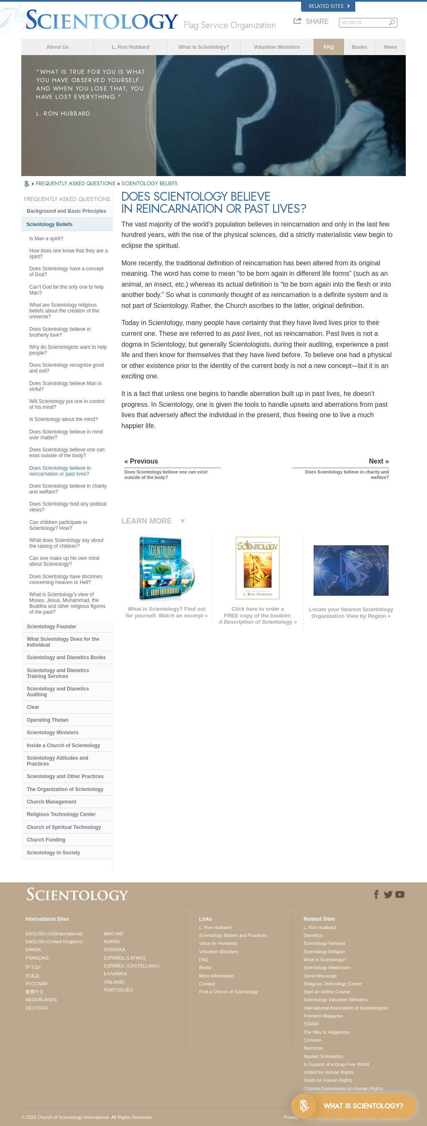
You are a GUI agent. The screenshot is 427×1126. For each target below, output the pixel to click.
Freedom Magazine (323, 1015)
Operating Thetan (47, 720)
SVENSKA (115, 949)
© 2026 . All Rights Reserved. (87, 1117)
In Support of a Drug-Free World (336, 1064)
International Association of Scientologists (346, 1007)
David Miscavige (320, 975)
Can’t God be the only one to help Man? (66, 290)
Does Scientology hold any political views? (67, 507)
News (390, 47)
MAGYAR (113, 933)
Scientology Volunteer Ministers (335, 999)
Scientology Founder (51, 627)
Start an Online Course (327, 991)
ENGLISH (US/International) (54, 933)
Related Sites (329, 6)
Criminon (313, 1040)
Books (359, 47)
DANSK (33, 949)
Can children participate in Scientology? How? (58, 525)
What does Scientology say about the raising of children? (66, 543)
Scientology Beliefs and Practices (233, 935)
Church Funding (46, 840)
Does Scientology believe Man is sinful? (65, 386)
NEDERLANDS (41, 999)
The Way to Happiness (327, 1032)
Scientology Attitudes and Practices (57, 761)
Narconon (314, 1047)
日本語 (32, 975)
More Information (216, 975)
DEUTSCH (36, 1007)
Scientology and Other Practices (65, 776)
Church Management (51, 802)
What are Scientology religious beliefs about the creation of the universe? (64, 311)
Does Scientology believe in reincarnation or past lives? (59, 471)
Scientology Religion (324, 951)
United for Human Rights (329, 1072)
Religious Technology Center (61, 814)
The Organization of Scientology (65, 789)
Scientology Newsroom (327, 967)
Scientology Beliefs (49, 224)
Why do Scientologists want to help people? (68, 350)
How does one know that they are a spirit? (68, 253)
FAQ (329, 47)
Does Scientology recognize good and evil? (66, 368)
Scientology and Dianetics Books (66, 657)
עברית (33, 966)
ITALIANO (114, 982)
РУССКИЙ (36, 983)
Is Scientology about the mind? (63, 419)
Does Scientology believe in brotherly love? (59, 332)
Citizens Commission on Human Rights (343, 1088)
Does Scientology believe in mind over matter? (66, 435)
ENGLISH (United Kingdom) (54, 941)
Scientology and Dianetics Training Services (58, 673)
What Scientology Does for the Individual (63, 642)
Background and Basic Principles (66, 211)
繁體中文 (34, 991)
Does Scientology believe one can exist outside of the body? (67, 452)
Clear (33, 707)
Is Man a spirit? (46, 239)
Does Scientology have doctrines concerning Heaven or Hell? (65, 579)
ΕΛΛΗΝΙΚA (115, 973)
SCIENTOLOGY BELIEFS (150, 183)
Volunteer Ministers (277, 47)
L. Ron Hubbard (130, 47)
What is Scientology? (203, 47)
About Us (58, 47)
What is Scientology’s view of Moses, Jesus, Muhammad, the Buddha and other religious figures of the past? (67, 603)
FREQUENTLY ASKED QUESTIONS (76, 183)
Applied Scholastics (323, 1056)
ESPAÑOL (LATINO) (125, 957)
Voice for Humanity (218, 943)
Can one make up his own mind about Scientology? (64, 561)
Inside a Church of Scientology (63, 745)
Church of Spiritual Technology (64, 827)
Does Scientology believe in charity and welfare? (68, 489)
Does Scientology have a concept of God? (66, 271)
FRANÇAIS (37, 957)
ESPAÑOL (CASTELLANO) (132, 965)
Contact (207, 983)
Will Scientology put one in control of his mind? (66, 404)
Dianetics (313, 935)
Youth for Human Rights (328, 1080)
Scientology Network (324, 943)
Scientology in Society (53, 853)
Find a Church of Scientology (228, 991)
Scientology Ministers (52, 733)
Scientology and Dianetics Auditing (58, 692)
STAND (311, 1023)
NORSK (112, 941)
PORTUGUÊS (118, 989)
